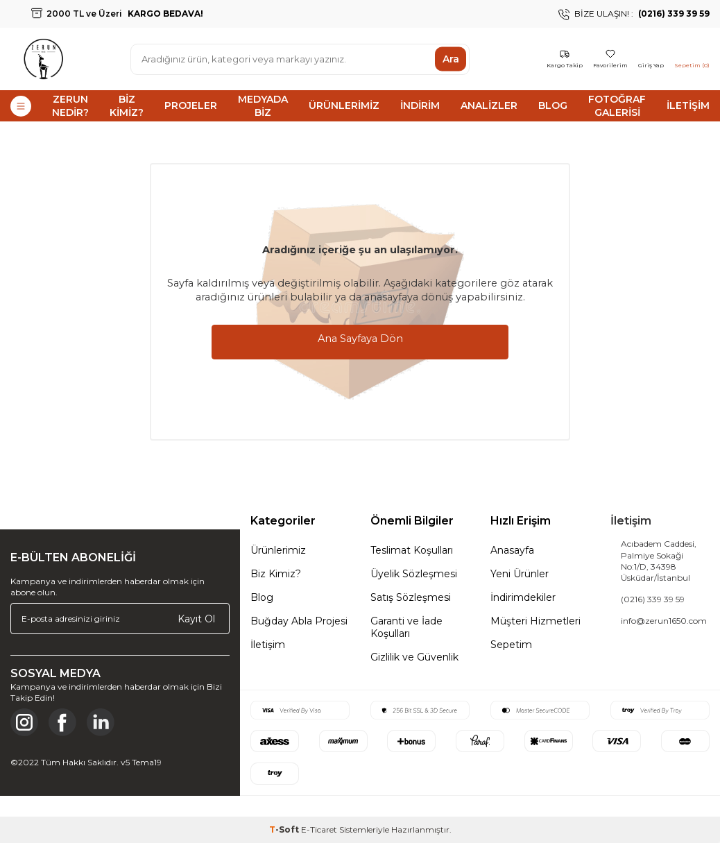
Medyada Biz (263, 106)
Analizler (489, 105)
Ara (451, 59)
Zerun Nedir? (70, 106)
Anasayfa (512, 550)
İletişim (688, 105)
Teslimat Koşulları (411, 550)
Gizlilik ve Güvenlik (414, 657)
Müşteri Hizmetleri (535, 621)
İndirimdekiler (523, 597)
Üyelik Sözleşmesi (413, 574)
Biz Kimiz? (127, 106)
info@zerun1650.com (664, 620)
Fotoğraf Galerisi (617, 106)
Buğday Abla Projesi (299, 621)
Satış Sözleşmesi (410, 597)
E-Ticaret (319, 829)
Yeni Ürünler (519, 574)
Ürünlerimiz (344, 105)
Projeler (190, 105)
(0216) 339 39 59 (653, 599)
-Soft (285, 829)
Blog (552, 105)
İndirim (420, 105)
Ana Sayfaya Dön (360, 338)
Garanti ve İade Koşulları (406, 627)
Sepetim (511, 644)
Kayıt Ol (196, 618)
